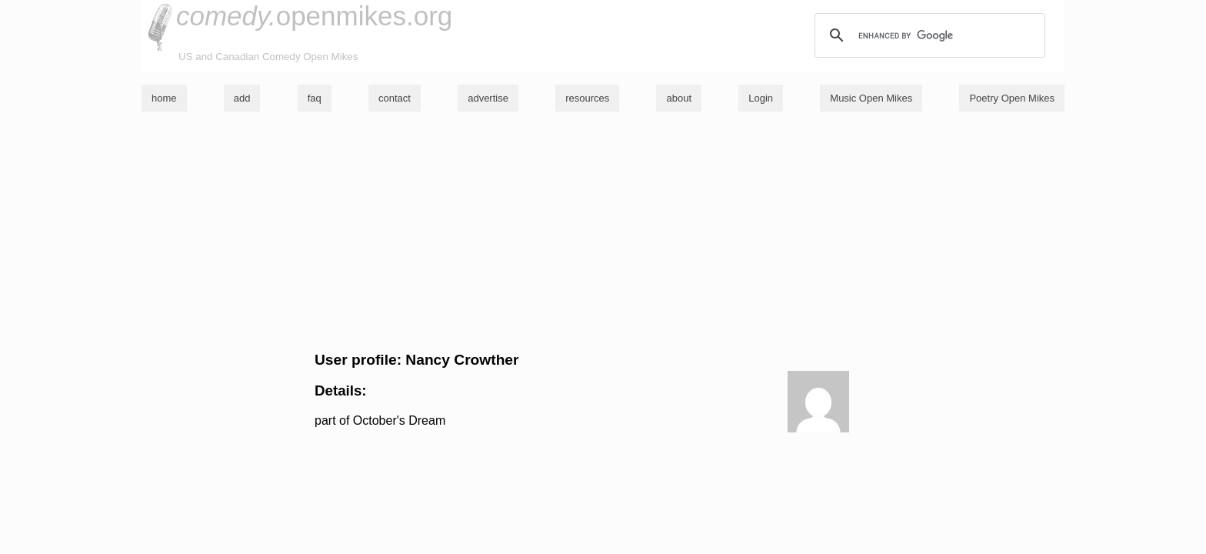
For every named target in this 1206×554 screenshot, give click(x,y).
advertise (488, 98)
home (164, 98)
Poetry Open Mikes (1011, 98)
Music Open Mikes (871, 98)
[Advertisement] (603, 231)
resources (587, 98)
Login (760, 98)
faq (314, 98)
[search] (927, 35)
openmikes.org (314, 16)
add (242, 98)
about (678, 98)
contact (394, 98)
